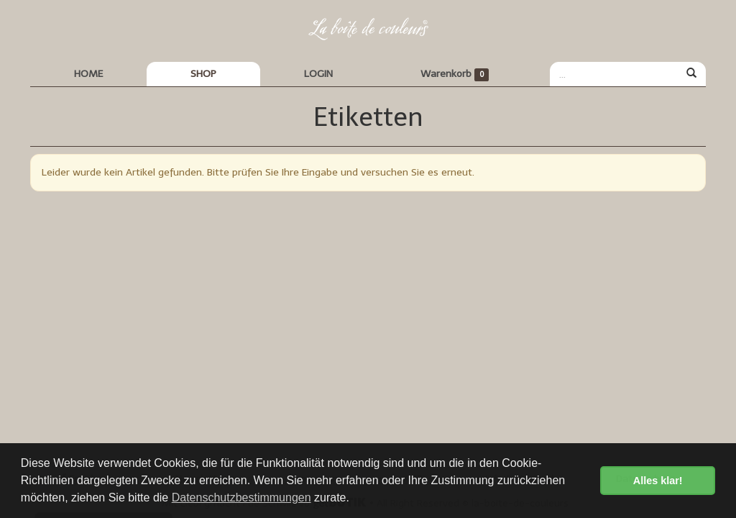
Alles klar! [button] (658, 480)
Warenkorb (454, 74)
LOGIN (318, 74)
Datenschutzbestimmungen (241, 497)
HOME (88, 74)
